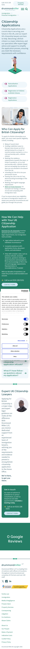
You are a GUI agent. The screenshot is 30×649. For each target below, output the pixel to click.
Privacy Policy (6, 642)
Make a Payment (7, 632)
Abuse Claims (6, 620)
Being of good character (13, 187)
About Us (5, 625)
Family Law (5, 594)
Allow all (15, 346)
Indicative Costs (7, 635)
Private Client (6, 604)
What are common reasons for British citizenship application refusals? (13, 361)
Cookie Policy (6, 639)
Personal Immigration (9, 15)
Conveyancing (6, 610)
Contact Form (12, 513)
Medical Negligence (8, 600)
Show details (21, 340)
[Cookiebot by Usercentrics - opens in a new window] (21, 291)
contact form (9, 285)
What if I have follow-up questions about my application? (13, 373)
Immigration (6, 13)
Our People (5, 629)
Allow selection (15, 351)
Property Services (21, 3)
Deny (15, 356)
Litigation (5, 614)
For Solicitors (6, 617)
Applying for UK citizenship (11, 231)
